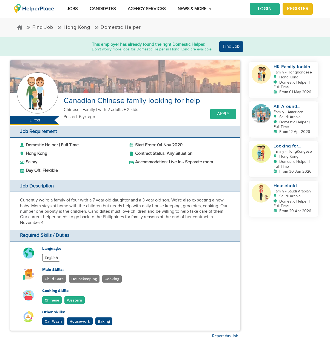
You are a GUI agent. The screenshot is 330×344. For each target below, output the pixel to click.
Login (265, 9)
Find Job (39, 27)
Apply (223, 113)
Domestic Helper (117, 27)
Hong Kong (73, 27)
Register (298, 9)
